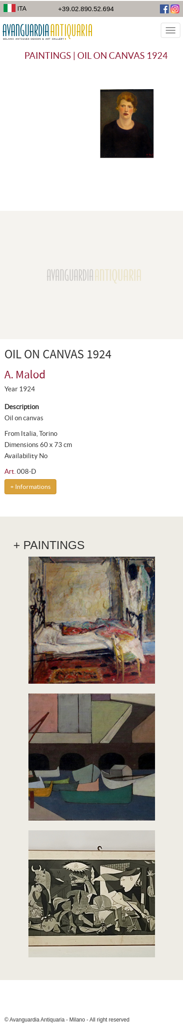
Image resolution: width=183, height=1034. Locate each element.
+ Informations (30, 486)
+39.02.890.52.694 (86, 8)
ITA (15, 8)
